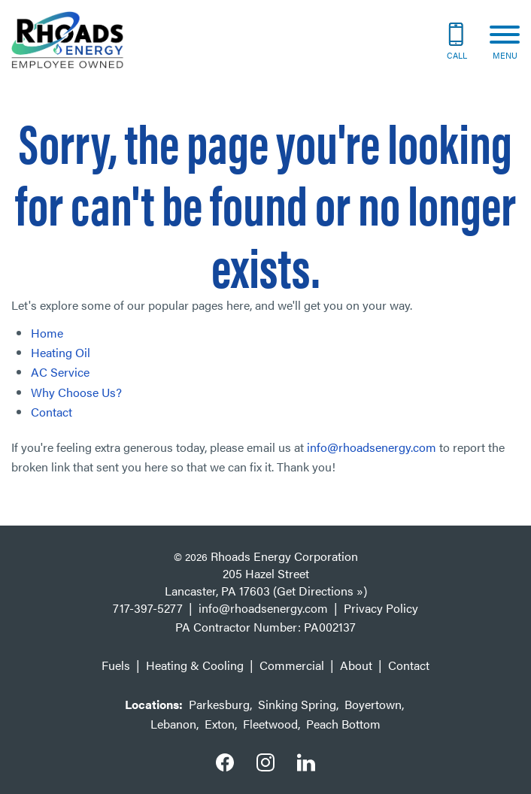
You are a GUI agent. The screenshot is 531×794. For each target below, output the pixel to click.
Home (47, 332)
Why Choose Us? (76, 392)
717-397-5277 (148, 608)
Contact (51, 411)
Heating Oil (60, 352)
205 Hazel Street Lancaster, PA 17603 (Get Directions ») (266, 582)
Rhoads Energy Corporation (284, 556)
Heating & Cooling (195, 665)
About (356, 665)
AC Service (60, 371)
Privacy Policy (381, 608)
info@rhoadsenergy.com (371, 447)
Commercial (291, 665)
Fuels (116, 665)
